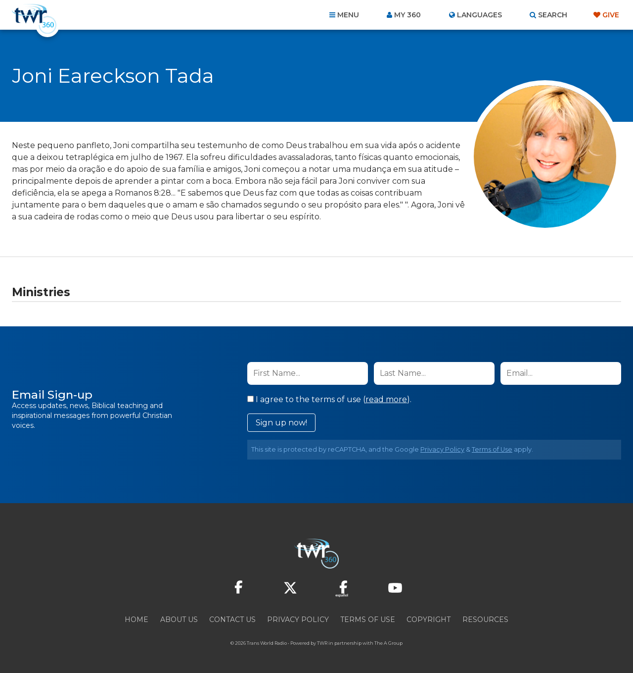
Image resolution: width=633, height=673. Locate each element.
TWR (322, 643)
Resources (485, 619)
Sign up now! (281, 422)
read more (386, 399)
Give (610, 14)
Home (136, 619)
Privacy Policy (442, 449)
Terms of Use (492, 449)
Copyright (429, 619)
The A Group (388, 643)
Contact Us (232, 619)
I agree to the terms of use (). (329, 399)
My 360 (407, 14)
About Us (179, 619)
